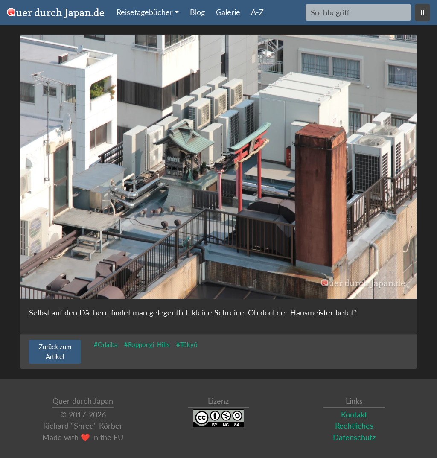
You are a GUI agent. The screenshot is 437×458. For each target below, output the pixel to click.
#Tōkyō (187, 344)
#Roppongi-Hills (147, 344)
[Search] (358, 12)
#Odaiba (105, 344)
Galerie (228, 12)
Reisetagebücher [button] (145, 12)
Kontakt (354, 414)
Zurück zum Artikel (55, 351)
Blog (197, 12)
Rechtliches (354, 425)
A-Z (257, 12)
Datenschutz (354, 437)
